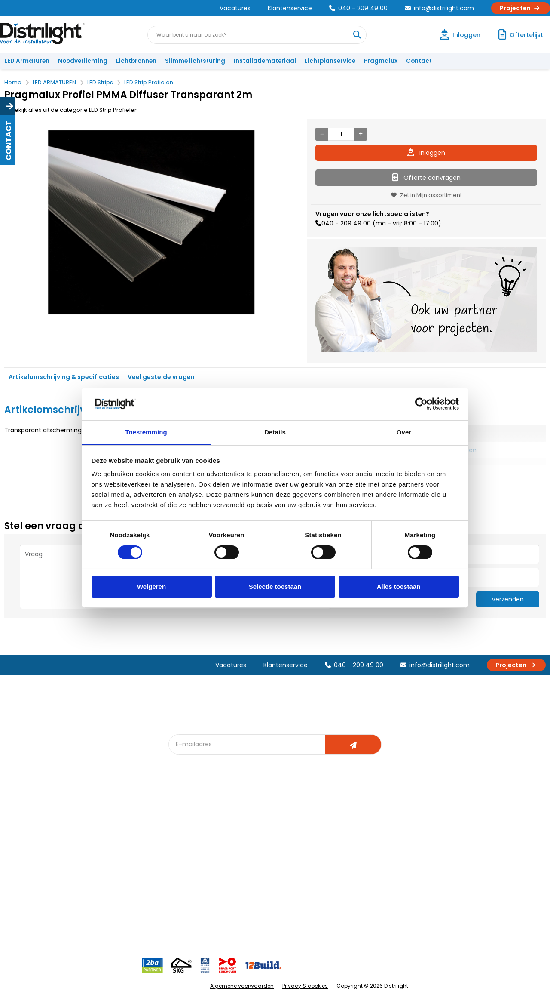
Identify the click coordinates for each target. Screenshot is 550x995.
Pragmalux (380, 61)
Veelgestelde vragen (121, 906)
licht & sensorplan (281, 849)
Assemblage (357, 820)
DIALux (182, 835)
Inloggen (426, 152)
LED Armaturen (26, 61)
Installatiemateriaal (265, 61)
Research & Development (375, 877)
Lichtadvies (271, 820)
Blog (180, 820)
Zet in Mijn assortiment (426, 195)
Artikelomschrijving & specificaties (64, 377)
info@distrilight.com (439, 8)
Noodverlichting (82, 61)
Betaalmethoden (32, 863)
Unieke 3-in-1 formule (121, 835)
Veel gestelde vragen (161, 377)
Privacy (101, 891)
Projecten (520, 8)
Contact (419, 61)
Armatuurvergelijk (281, 863)
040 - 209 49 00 (358, 8)
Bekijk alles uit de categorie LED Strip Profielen (71, 110)
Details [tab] (275, 432)
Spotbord (187, 877)
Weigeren (151, 586)
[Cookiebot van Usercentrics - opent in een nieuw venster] (421, 403)
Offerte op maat (196, 849)
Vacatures (235, 8)
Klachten (21, 835)
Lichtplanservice (330, 61)
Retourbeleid (27, 901)
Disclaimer (106, 877)
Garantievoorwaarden (40, 849)
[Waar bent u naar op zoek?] (357, 34)
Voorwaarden (111, 863)
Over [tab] (404, 432)
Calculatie (353, 835)
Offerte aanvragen (426, 177)
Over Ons (104, 820)
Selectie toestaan (275, 586)
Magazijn (351, 849)
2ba (179, 906)
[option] (151, 222)
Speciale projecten (283, 877)
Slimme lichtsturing (195, 61)
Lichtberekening (278, 835)
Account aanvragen (36, 820)
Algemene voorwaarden (242, 985)
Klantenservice (290, 8)
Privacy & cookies (305, 985)
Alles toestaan (399, 586)
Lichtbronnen (136, 61)
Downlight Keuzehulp (203, 891)
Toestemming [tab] (146, 432)
